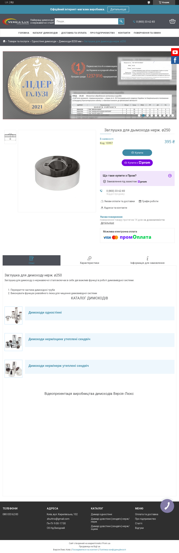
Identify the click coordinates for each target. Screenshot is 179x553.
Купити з (139, 162)
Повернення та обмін (147, 33)
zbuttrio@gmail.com (58, 518)
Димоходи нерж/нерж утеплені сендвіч (58, 365)
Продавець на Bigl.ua (89, 546)
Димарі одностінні (101, 514)
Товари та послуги (18, 41)
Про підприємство (102, 33)
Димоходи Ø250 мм (70, 41)
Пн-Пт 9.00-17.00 (56, 523)
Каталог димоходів (45, 33)
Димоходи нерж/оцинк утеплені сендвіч (59, 339)
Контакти (124, 33)
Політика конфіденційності (112, 549)
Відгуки (139, 528)
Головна (23, 33)
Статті (138, 523)
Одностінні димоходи (44, 41)
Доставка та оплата (74, 33)
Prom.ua (106, 543)
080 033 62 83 (10, 514)
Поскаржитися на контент (85, 549)
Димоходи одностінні (45, 312)
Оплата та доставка (146, 514)
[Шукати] (121, 21)
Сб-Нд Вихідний (56, 528)
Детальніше (118, 9)
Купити (139, 152)
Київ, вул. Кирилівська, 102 (62, 514)
